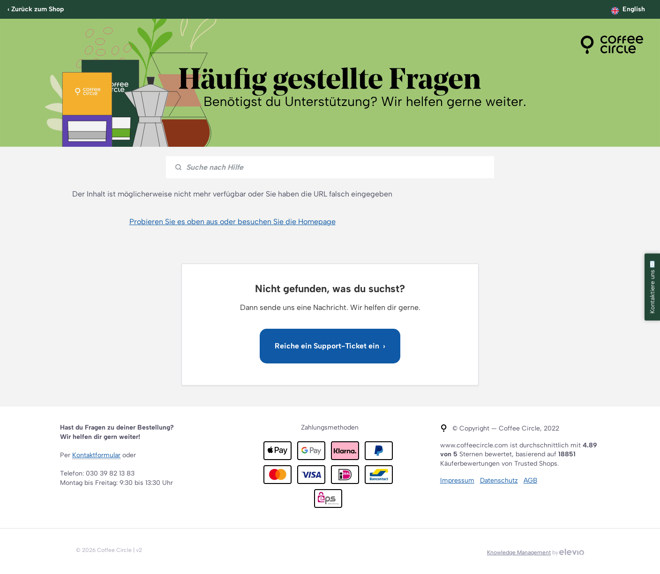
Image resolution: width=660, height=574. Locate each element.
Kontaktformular (96, 455)
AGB (530, 480)
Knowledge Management (519, 552)
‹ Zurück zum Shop (36, 9)
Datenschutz (499, 480)
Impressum (457, 480)
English (633, 9)
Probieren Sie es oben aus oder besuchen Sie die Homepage (232, 221)
